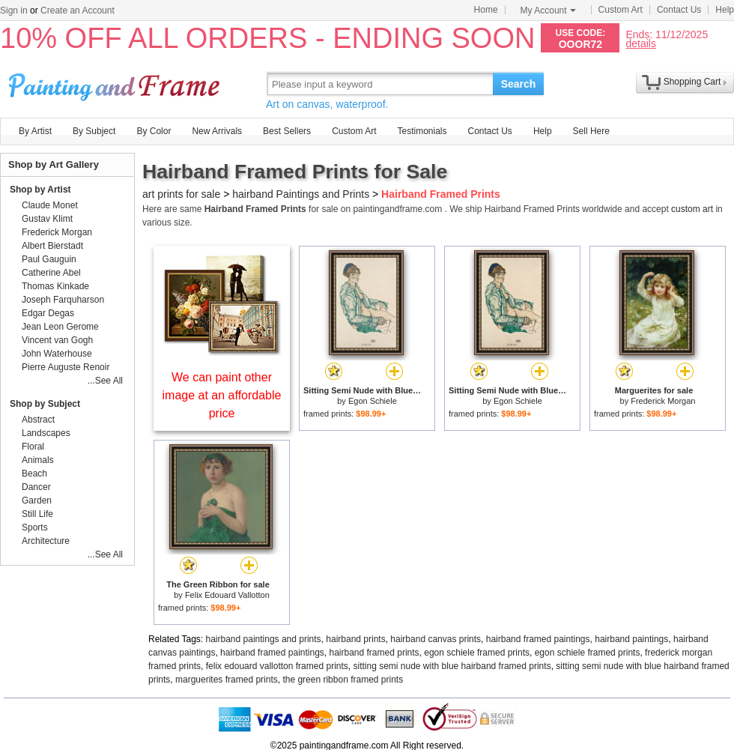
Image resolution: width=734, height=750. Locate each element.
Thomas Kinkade (55, 286)
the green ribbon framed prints (342, 679)
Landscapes (46, 433)
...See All (105, 380)
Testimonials (421, 131)
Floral (33, 446)
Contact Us (679, 9)
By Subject (94, 131)
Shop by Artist (40, 189)
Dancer (36, 487)
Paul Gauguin (49, 259)
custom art (692, 209)
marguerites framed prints (226, 679)
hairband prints (355, 639)
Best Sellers (287, 131)
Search (518, 84)
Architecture (46, 541)
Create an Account (77, 10)
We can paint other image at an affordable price (222, 395)
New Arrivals (217, 131)
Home (486, 9)
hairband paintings (631, 639)
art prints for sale (181, 194)
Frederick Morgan (663, 400)
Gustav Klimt (47, 219)
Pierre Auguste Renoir (65, 367)
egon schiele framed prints (477, 652)
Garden (37, 500)
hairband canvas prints (435, 639)
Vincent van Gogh (57, 340)
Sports (35, 527)
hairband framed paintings (538, 639)
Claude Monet (50, 205)
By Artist (35, 131)
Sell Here (591, 131)
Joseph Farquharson (63, 299)
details (640, 43)
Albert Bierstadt (52, 246)
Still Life (37, 514)
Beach (34, 473)
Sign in (14, 10)
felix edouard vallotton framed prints (277, 666)
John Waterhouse (57, 353)
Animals (38, 460)
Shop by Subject (45, 404)
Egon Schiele (372, 400)
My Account (548, 10)
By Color (153, 131)
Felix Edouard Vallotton (227, 594)
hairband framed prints (374, 652)
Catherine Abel (51, 272)
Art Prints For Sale (116, 83)
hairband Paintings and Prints (300, 194)
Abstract (38, 419)
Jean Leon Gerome (60, 326)
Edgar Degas (48, 313)
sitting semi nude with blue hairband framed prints (451, 666)
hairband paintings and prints (263, 639)
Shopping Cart (692, 81)
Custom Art (620, 9)
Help (724, 9)
